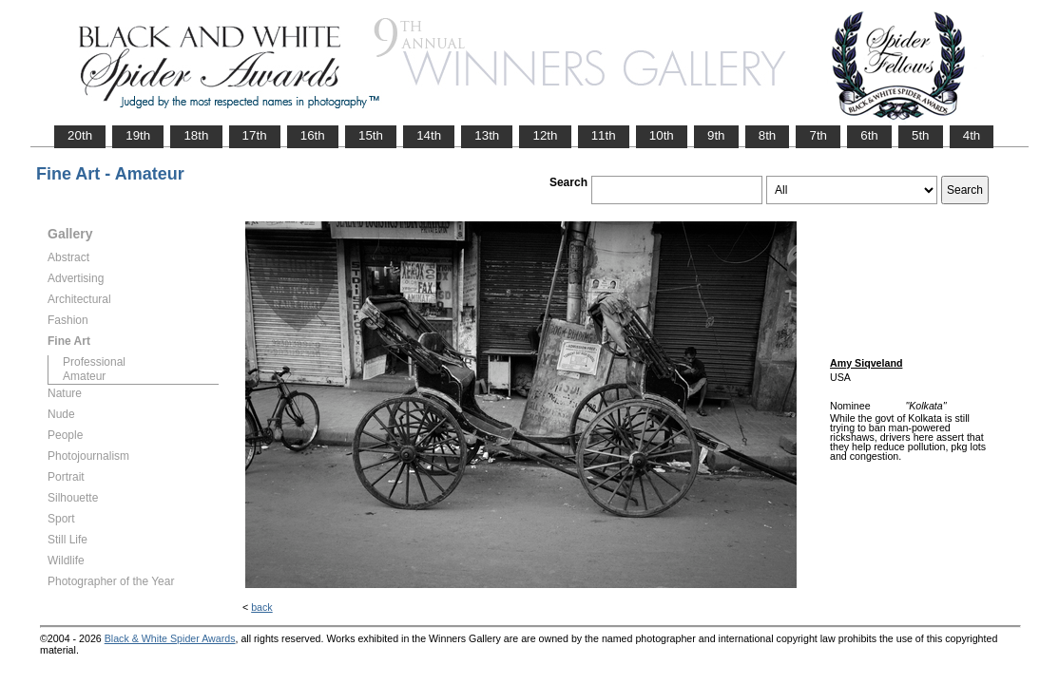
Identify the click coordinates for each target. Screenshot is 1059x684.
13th (487, 135)
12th (545, 135)
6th (869, 135)
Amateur (84, 376)
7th (818, 135)
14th (429, 135)
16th (313, 135)
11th (603, 135)
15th (371, 135)
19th (138, 135)
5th (920, 135)
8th (767, 135)
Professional (94, 362)
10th (661, 135)
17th (255, 135)
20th (80, 135)
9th (716, 135)
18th (196, 135)
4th (972, 135)
